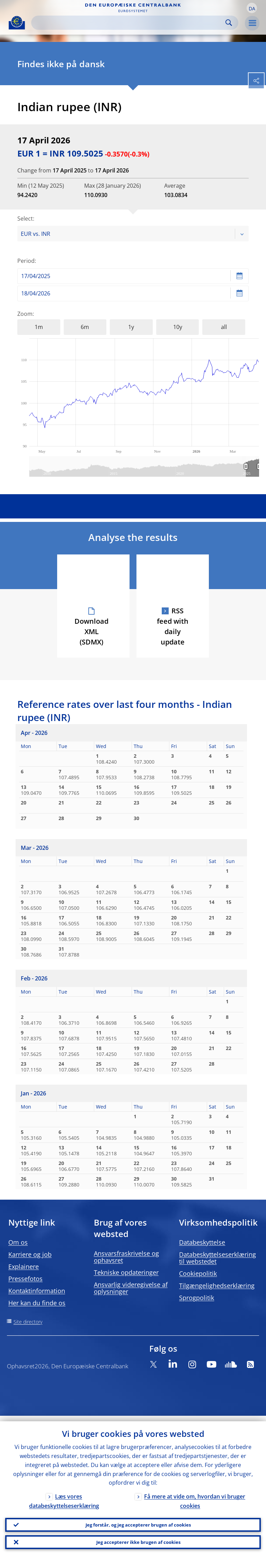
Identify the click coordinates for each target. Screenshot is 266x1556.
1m (39, 327)
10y (177, 327)
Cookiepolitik (198, 1273)
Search (228, 23)
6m (85, 327)
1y (131, 327)
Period (26, 261)
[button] (252, 8)
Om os (18, 1242)
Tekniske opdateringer (126, 1272)
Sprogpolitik (196, 1297)
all (224, 327)
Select (25, 218)
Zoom (25, 314)
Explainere (23, 1266)
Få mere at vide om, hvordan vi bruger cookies (194, 1495)
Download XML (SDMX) (91, 631)
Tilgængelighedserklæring (217, 1285)
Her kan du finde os (36, 1303)
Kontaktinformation (36, 1291)
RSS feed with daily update (172, 626)
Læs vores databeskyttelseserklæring (64, 1495)
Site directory (28, 1321)
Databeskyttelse (202, 1242)
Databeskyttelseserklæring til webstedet (217, 1257)
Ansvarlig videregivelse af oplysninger (131, 1288)
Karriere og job (30, 1254)
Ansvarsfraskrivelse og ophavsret (126, 1256)
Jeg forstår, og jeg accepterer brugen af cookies (138, 1520)
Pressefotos (25, 1278)
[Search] (129, 23)
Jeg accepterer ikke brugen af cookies (138, 1540)
